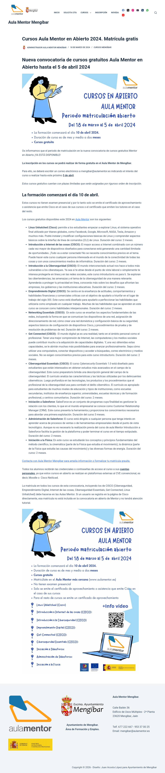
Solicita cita (70, 12)
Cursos (86, 13)
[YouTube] (123, 15)
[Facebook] (123, 10)
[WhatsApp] (147, 10)
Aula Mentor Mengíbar (28, 22)
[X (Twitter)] (128, 10)
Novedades (116, 12)
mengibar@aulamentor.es (135, 731)
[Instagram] (133, 10)
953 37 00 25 (142, 726)
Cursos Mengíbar (102, 47)
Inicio (57, 12)
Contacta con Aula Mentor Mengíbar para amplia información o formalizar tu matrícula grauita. (76, 460)
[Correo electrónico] (137, 10)
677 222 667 (125, 726)
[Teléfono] (142, 10)
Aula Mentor (82, 219)
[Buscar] (155, 12)
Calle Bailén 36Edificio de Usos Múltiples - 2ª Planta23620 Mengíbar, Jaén (134, 712)
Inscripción (101, 12)
